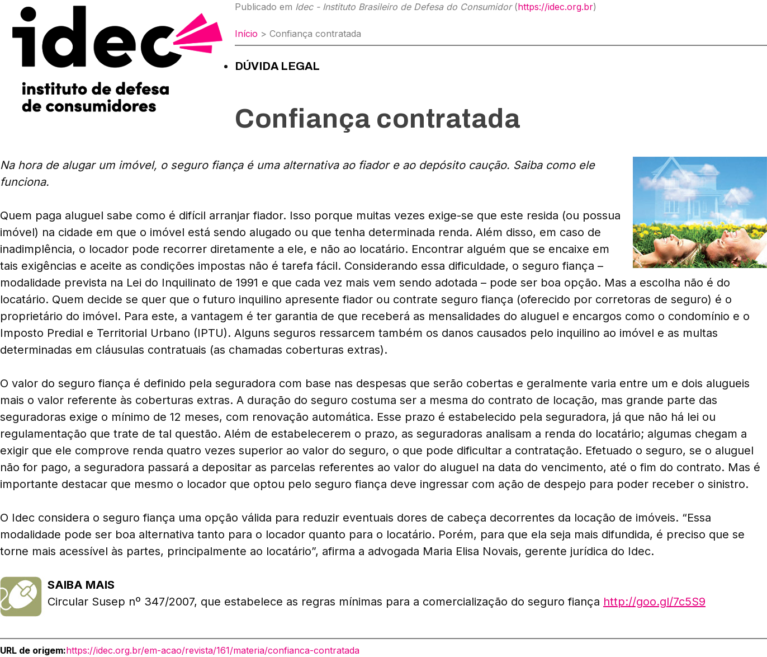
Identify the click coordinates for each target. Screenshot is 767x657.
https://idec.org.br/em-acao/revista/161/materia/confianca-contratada (212, 650)
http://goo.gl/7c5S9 (654, 601)
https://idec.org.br (555, 6)
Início (246, 33)
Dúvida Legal (277, 66)
